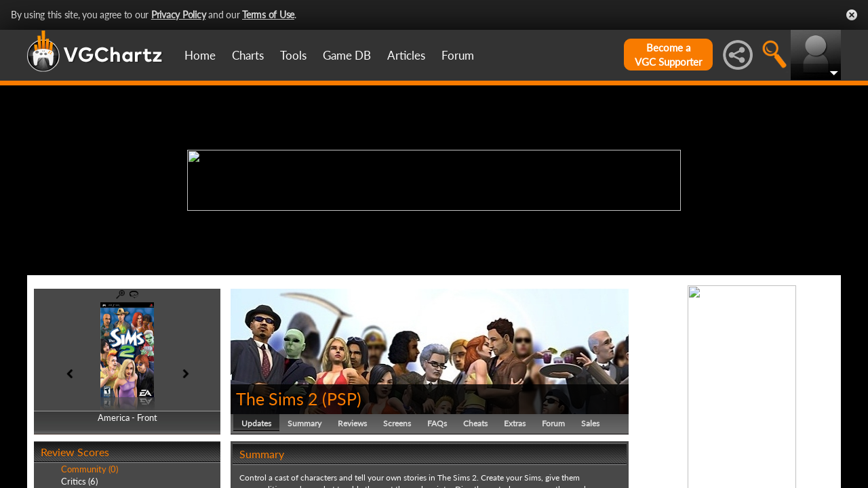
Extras (515, 423)
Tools (293, 55)
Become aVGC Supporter (668, 54)
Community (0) (89, 469)
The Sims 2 (277, 398)
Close (851, 14)
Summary (304, 423)
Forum (457, 55)
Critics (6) (79, 481)
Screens (397, 423)
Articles (406, 55)
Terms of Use (268, 14)
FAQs (437, 423)
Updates (256, 423)
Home (200, 55)
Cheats (475, 423)
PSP (342, 398)
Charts (248, 55)
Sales (590, 423)
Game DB (347, 55)
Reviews (352, 423)
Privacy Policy (178, 14)
